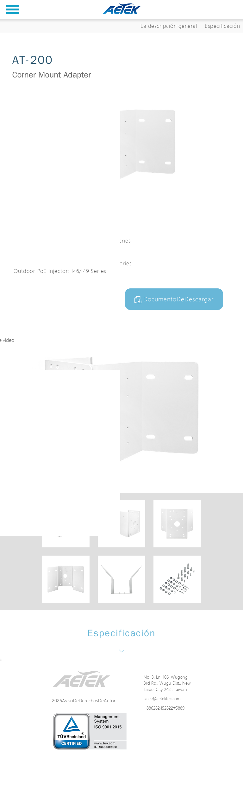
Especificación (222, 25)
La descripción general (168, 25)
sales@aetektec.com (162, 698)
